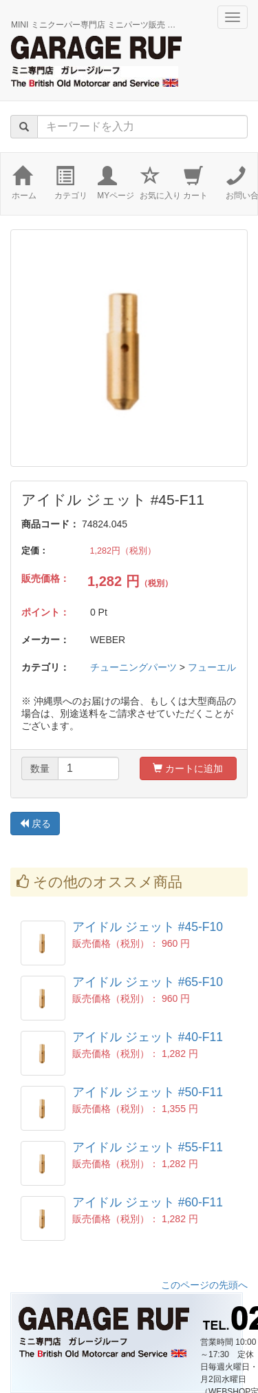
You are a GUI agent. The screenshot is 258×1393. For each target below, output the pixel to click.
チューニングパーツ (133, 667)
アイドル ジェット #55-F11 (147, 1147)
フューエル (212, 667)
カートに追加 (188, 768)
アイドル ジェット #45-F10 (147, 927)
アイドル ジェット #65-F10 (147, 982)
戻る (35, 823)
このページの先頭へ (204, 1284)
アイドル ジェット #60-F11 (147, 1202)
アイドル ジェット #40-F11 (147, 1037)
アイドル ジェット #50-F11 (147, 1092)
